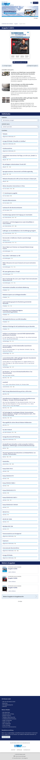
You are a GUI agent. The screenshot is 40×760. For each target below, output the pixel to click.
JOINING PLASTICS (6, 715)
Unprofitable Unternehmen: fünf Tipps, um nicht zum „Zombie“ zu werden (20, 156)
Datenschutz (26, 750)
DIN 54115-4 (6, 512)
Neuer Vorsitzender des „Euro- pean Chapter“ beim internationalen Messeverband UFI (20, 279)
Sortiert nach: (6, 124)
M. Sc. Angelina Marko (25, 361)
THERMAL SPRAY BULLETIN (8, 717)
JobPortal (4, 706)
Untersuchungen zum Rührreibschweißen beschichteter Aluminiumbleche (22, 85)
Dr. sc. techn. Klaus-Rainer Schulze (11, 384)
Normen (5, 471)
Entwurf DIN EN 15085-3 (9, 483)
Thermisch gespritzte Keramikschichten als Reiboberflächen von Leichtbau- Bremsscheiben (19, 453)
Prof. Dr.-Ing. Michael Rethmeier (10, 339)
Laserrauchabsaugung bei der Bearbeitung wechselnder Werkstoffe (17, 302)
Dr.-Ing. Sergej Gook (7, 337)
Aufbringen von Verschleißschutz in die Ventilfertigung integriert (19, 230)
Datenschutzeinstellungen (20, 756)
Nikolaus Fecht (6, 240)
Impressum (5, 540)
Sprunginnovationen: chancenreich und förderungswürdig (18, 171)
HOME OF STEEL (6, 722)
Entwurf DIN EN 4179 (8, 476)
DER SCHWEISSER (6, 723)
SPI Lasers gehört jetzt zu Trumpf (11, 271)
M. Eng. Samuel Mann (22, 403)
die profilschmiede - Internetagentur (20, 758)
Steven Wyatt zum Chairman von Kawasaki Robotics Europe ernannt (18, 247)
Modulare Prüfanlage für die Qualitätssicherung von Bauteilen (19, 326)
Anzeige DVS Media (7, 555)
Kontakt (13, 750)
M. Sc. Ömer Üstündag (18, 337)
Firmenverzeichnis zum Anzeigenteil (12, 533)
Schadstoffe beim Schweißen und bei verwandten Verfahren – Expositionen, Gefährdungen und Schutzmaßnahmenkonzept (19, 444)
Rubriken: (4, 117)
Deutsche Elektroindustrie (9, 200)
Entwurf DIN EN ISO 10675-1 (10, 497)
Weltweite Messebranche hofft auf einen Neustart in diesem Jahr (19, 178)
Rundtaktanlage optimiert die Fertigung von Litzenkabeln (17, 214)
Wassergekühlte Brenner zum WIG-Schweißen (14, 319)
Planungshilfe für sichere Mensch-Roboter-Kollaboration (17, 422)
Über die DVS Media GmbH (8, 701)
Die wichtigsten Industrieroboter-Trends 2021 (14, 164)
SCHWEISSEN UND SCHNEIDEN (7, 23)
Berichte (5, 377)
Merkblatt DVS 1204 (8, 526)
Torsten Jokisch (6, 361)
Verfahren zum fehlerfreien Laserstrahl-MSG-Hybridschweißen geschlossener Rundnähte (23, 73)
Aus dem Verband (7, 429)
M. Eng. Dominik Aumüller (22, 402)
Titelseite (5, 134)
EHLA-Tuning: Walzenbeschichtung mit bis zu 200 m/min (17, 391)
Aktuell (4, 159)
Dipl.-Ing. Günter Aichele (8, 375)
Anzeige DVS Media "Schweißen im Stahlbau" (14, 141)
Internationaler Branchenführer (11, 548)
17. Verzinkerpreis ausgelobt (10, 193)
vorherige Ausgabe (6, 65)
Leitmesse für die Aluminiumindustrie (12, 207)
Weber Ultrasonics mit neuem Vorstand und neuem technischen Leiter (19, 263)
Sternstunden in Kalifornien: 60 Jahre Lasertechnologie (17, 238)
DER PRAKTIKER (6, 712)
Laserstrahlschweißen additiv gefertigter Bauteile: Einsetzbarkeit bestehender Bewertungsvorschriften (24, 99)
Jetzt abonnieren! (6, 736)
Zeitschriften (6, 461)
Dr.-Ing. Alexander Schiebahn (23, 349)
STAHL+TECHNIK (6, 725)
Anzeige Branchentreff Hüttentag (11, 437)
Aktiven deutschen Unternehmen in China (14, 186)
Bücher (4, 448)
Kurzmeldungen (6, 251)
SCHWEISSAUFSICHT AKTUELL (9, 718)
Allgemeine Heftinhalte (8, 136)
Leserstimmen (6, 386)
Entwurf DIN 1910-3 (8, 468)
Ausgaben (16, 23)
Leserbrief (5, 382)
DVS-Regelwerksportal (7, 705)
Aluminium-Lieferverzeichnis (9, 727)
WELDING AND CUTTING (8, 714)
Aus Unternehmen (7, 217)
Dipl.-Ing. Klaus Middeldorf (9, 402)
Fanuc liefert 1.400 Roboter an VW (11, 255)
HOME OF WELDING (7, 720)
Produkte (5, 290)
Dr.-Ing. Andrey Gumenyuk (30, 337)
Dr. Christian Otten (24, 384)
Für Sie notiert (6, 188)
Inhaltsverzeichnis (7, 148)
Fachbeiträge (6, 341)
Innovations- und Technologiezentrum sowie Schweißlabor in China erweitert (18, 222)
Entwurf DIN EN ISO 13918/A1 (10, 504)
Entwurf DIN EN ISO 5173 (9, 490)
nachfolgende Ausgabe (32, 65)
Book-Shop (4, 703)
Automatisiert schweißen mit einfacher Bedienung (16, 287)
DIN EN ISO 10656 (7, 519)
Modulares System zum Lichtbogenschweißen (14, 294)
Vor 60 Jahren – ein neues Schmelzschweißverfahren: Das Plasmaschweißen (17, 372)
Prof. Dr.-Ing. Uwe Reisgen (9, 349)
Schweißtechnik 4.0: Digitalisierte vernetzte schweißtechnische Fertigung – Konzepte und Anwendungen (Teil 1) (19, 399)
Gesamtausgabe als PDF (20, 62)
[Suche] (31, 3)
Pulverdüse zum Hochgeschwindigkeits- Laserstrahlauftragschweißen (13, 311)
